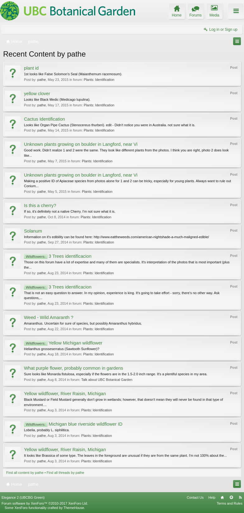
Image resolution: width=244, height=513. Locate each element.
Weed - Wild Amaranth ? (48, 317)
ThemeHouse (73, 508)
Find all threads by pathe (65, 472)
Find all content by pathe (25, 472)
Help (211, 497)
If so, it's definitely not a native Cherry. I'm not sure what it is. (69, 211)
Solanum (33, 231)
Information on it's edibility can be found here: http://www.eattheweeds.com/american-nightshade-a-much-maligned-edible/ (116, 237)
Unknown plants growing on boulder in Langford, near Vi (81, 144)
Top (231, 497)
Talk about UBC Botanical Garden (106, 379)
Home (222, 497)
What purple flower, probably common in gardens (73, 368)
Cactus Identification (44, 119)
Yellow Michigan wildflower (63, 342)
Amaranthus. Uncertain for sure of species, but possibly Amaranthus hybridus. (83, 323)
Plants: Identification (99, 79)
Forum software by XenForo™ (45, 503)
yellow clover (37, 93)
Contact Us (195, 497)
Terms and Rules (229, 503)
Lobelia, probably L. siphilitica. (47, 430)
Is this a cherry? (40, 205)
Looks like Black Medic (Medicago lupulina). (57, 99)
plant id (31, 68)
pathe (41, 79)
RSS (240, 497)
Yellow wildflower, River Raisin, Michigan (65, 393)
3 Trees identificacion (58, 256)
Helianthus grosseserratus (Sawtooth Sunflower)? (61, 349)
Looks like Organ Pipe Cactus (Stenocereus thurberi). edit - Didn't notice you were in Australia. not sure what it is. (109, 125)
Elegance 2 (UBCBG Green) (23, 497)
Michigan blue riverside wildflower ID (73, 424)
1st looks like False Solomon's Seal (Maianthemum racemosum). (73, 74)
